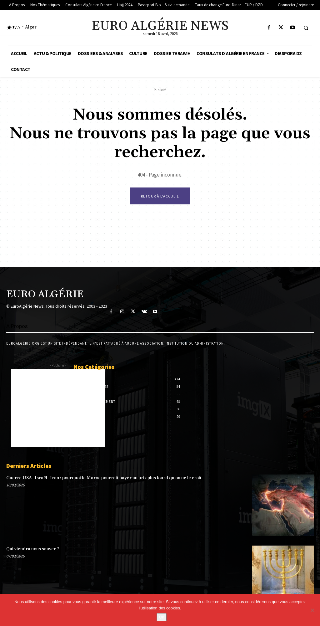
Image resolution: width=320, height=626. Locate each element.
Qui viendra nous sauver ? (32, 549)
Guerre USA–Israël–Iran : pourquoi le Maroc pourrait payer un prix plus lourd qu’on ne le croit (103, 478)
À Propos (17, 326)
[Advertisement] (58, 408)
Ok (161, 617)
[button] (306, 28)
